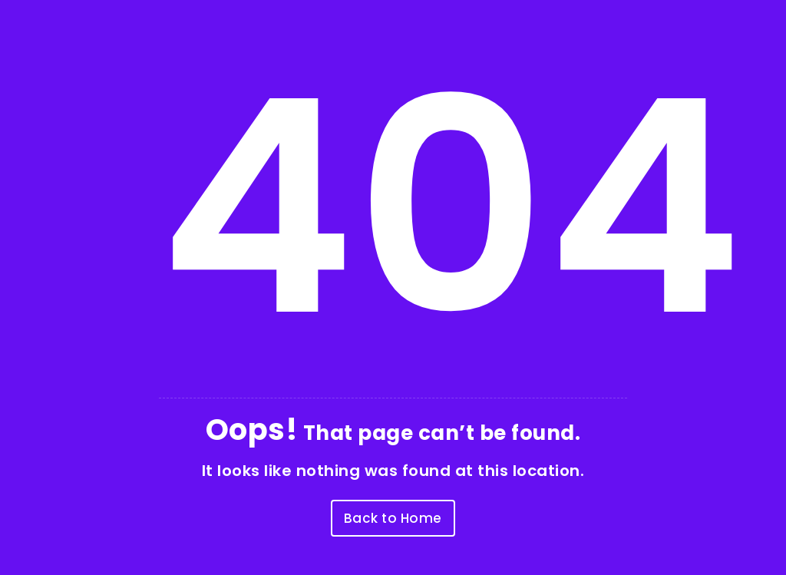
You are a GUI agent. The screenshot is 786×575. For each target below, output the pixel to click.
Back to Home (393, 518)
